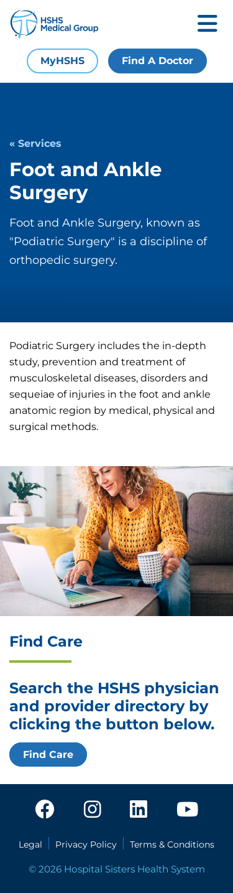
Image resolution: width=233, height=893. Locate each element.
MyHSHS (62, 61)
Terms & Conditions (172, 844)
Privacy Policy (86, 844)
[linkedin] (138, 810)
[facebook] (45, 810)
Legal (30, 844)
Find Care (48, 754)
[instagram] (92, 810)
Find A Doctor (157, 61)
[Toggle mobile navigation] (207, 24)
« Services (35, 143)
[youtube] (187, 810)
